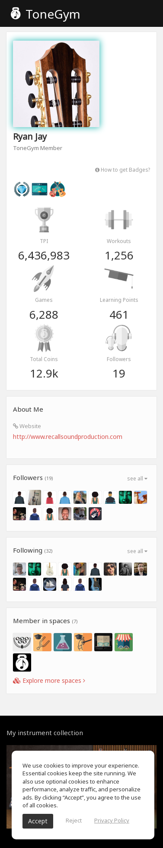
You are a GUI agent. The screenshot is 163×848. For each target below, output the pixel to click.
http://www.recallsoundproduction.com (67, 436)
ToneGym (45, 14)
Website (27, 426)
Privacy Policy (111, 820)
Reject (74, 820)
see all (137, 478)
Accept (38, 821)
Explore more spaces (49, 680)
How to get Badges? (122, 169)
